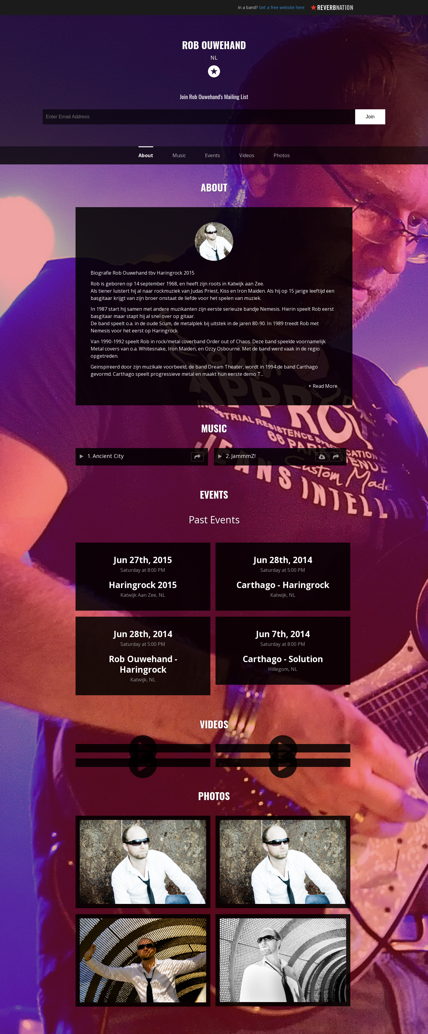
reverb (214, 71)
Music (179, 155)
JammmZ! (243, 455)
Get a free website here (282, 7)
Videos (246, 155)
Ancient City (108, 455)
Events (212, 155)
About (145, 155)
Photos (282, 155)
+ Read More (323, 386)
